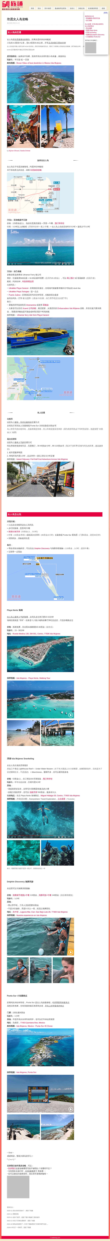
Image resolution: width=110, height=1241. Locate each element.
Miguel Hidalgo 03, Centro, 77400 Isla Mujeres (60, 796)
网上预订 (70, 278)
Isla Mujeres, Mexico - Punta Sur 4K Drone (34, 1026)
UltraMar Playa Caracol (18, 288)
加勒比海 (81, 8)
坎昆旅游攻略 (36, 170)
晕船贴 (46, 305)
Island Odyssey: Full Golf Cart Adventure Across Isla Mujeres (42, 459)
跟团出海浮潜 (14, 532)
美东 (39, 8)
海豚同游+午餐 (45, 895)
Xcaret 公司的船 (29, 308)
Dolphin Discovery (42, 548)
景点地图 (89, 28)
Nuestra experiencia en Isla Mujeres (32, 915)
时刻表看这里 (28, 281)
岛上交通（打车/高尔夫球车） (94, 24)
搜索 (103, 8)
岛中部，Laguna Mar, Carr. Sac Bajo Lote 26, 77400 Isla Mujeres (40, 912)
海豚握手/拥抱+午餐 (21, 895)
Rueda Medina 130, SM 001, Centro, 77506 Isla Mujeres (36, 634)
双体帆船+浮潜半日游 (93, 18)
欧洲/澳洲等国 (93, 8)
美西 (32, 8)
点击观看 (61, 799)
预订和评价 (59, 223)
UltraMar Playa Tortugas (19, 292)
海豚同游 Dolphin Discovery (95, 34)
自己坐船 (89, 20)
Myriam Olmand (14, 151)
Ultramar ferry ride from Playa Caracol (33, 315)
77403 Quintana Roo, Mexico (32, 1023)
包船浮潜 (33, 792)
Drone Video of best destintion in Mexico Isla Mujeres (39, 63)
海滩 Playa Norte (91, 30)
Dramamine (31, 305)
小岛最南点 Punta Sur (93, 37)
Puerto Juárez (15, 295)
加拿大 (72, 8)
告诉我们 (12, 1168)
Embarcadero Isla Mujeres (69, 308)
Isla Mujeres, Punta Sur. (27, 1072)
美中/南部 (47, 8)
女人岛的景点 (89, 26)
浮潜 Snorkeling (91, 32)
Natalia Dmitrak (25, 151)
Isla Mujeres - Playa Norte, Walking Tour (33, 678)
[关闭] (105, 13)
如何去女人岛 (89, 16)
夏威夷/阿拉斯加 (60, 8)
